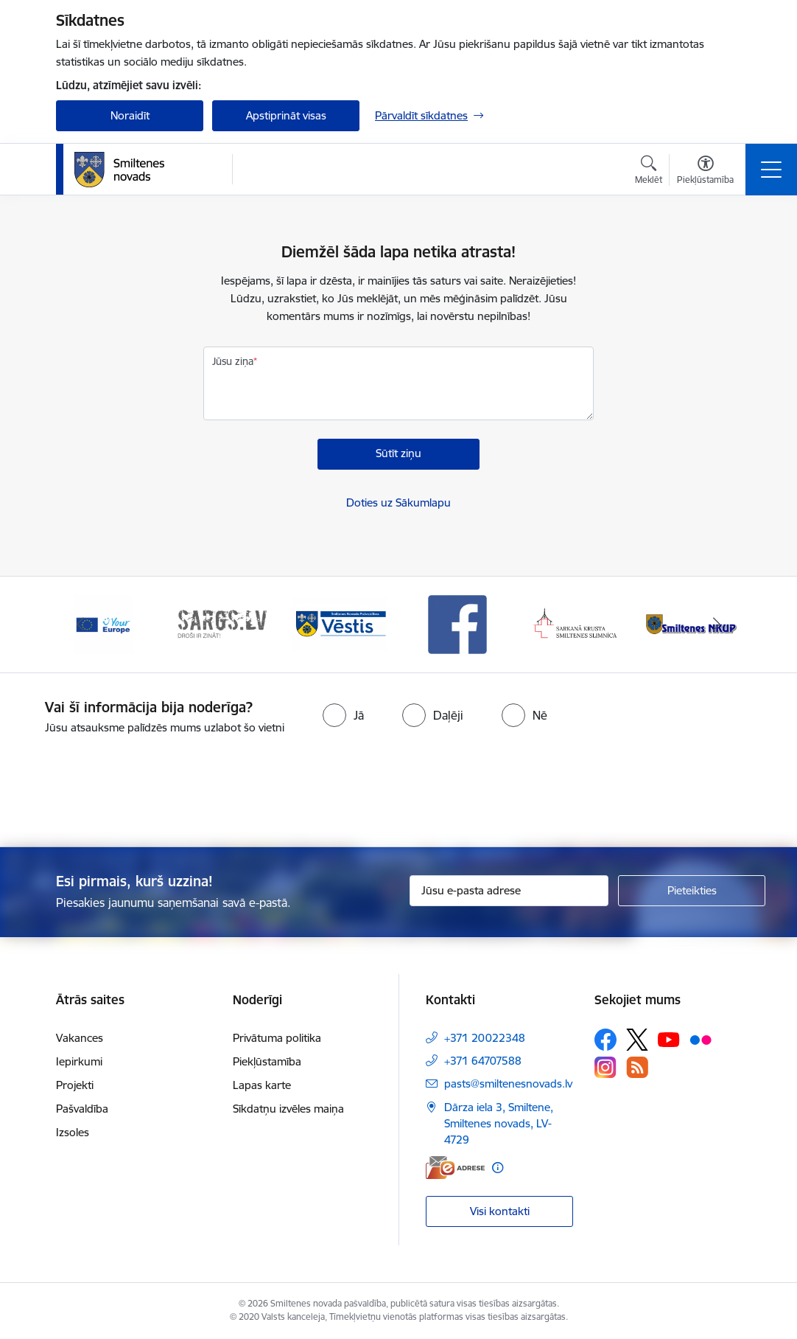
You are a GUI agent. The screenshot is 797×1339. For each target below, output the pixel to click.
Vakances (79, 1038)
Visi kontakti (500, 1211)
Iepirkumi (79, 1061)
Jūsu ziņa (232, 361)
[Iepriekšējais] (80, 624)
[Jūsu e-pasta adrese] (509, 890)
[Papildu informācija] (497, 1167)
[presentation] (398, 792)
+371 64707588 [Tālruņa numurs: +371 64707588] (483, 1061)
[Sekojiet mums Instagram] (605, 1067)
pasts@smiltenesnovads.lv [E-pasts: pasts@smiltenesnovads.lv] (508, 1084)
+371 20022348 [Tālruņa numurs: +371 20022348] (484, 1038)
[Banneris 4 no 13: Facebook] (457, 623)
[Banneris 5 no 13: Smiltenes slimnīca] (575, 623)
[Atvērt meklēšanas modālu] (649, 171)
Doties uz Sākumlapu (398, 502)
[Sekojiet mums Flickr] (700, 1039)
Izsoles (72, 1132)
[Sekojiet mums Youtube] (669, 1039)
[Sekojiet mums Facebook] (605, 1040)
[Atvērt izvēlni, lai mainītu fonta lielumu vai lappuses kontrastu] (705, 171)
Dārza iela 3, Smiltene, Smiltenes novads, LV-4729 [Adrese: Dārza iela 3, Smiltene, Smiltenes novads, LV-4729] (498, 1123)
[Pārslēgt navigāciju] (771, 169)
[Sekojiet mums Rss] (637, 1067)
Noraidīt (130, 115)
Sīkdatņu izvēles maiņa (288, 1109)
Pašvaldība (82, 1109)
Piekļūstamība (267, 1061)
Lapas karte (262, 1085)
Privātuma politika (277, 1038)
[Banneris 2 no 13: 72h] (222, 623)
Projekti (75, 1085)
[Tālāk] (716, 624)
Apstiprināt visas (286, 115)
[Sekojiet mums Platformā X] (637, 1040)
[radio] (343, 715)
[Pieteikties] (691, 890)
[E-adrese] (455, 1167)
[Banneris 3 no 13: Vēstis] (339, 623)
